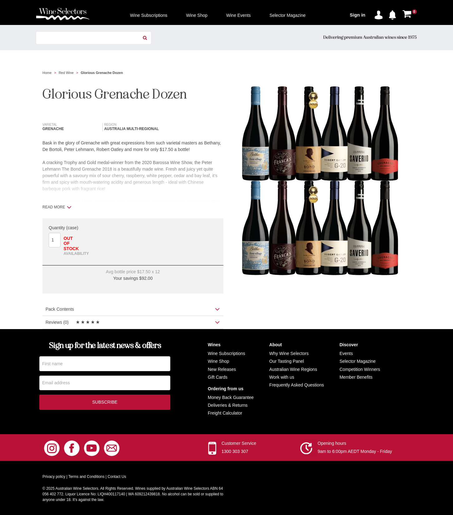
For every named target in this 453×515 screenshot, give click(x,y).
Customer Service (239, 443)
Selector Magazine (357, 361)
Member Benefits (356, 377)
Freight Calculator (225, 413)
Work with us (281, 377)
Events (346, 353)
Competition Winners (359, 369)
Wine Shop (218, 361)
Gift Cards (217, 377)
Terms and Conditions (86, 476)
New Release (221, 369)
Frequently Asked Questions (296, 384)
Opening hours (332, 443)
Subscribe (105, 403)
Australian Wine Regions (293, 369)
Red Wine (66, 73)
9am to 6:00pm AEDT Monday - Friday (355, 451)
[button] (394, 14)
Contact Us (117, 476)
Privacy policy (53, 476)
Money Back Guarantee (231, 397)
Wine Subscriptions (226, 353)
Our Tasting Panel (286, 361)
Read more (56, 207)
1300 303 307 (235, 451)
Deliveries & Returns (228, 405)
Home (46, 73)
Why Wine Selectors (289, 353)
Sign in (357, 14)
